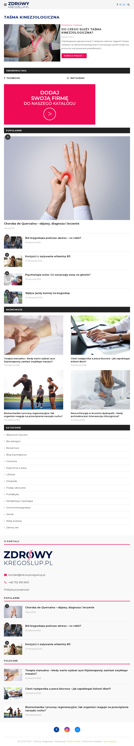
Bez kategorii (13, 441)
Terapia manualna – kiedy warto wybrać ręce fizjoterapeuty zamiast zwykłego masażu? (29, 360)
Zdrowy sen (12, 527)
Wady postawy (14, 521)
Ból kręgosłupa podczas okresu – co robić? (53, 238)
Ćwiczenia (11, 461)
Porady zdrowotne (16, 487)
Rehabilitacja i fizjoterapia (72, 25)
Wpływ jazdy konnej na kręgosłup (47, 293)
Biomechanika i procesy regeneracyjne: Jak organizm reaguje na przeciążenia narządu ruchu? (33, 415)
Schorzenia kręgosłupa (18, 507)
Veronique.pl (109, 741)
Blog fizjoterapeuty (16, 454)
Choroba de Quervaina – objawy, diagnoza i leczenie (41, 223)
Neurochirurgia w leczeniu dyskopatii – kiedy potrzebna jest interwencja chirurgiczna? (97, 415)
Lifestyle (10, 474)
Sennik (9, 514)
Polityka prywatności (16, 589)
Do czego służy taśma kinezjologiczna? (81, 31)
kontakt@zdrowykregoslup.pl (26, 575)
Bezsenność (12, 448)
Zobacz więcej (74, 56)
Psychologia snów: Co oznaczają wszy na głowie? (57, 274)
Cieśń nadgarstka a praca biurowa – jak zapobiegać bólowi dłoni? (100, 360)
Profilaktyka (12, 494)
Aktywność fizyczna (16, 434)
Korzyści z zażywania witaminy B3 (47, 256)
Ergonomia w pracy (16, 468)
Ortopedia (11, 481)
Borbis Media (73, 741)
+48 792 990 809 (18, 582)
